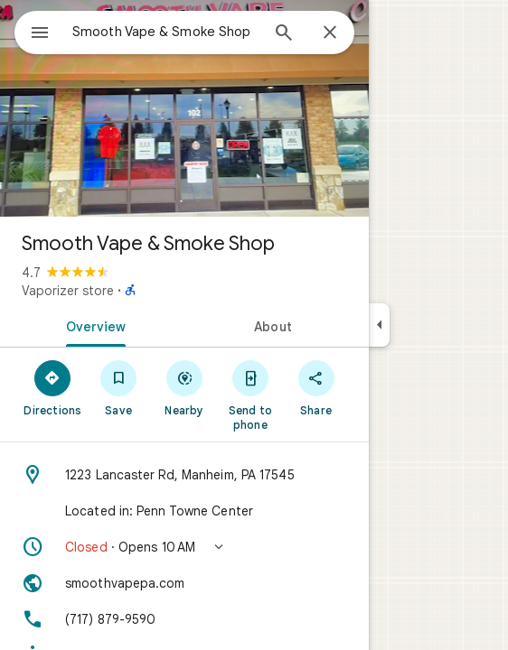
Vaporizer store (68, 291)
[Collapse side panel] (379, 325)
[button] (184, 547)
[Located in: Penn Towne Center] (184, 511)
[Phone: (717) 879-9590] (184, 619)
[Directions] (53, 387)
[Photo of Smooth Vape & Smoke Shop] (184, 108)
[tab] (92, 325)
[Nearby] (185, 387)
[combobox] (165, 31)
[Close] (330, 33)
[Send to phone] (250, 394)
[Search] (284, 34)
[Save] (119, 387)
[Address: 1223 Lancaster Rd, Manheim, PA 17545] (184, 475)
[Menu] (39, 34)
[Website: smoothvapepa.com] (184, 583)
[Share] (316, 387)
